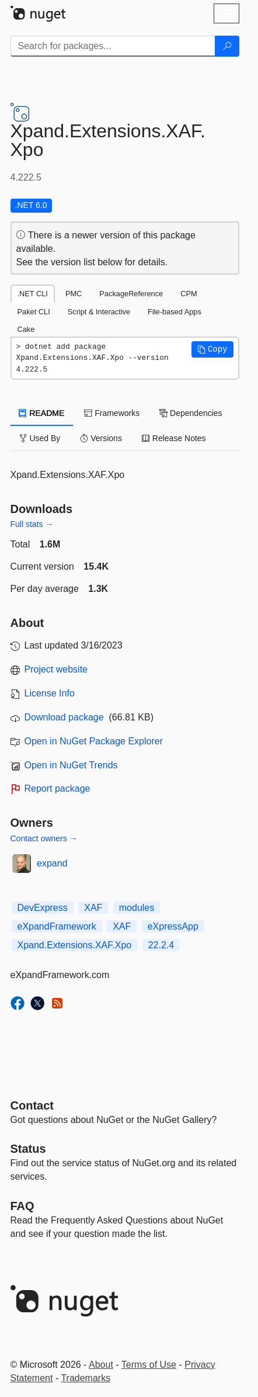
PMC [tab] (73, 293)
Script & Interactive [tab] (99, 311)
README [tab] (42, 413)
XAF (93, 908)
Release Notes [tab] (174, 438)
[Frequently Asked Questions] (22, 1206)
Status (28, 1148)
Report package (57, 788)
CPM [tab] (188, 293)
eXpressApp (173, 926)
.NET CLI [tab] (33, 293)
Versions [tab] (101, 438)
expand (52, 863)
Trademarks (85, 1378)
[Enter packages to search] (113, 46)
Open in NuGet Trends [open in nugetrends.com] (71, 765)
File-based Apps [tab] (174, 311)
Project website (56, 669)
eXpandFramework (57, 926)
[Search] (227, 46)
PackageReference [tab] (131, 293)
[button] (212, 349)
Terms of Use (148, 1365)
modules (136, 908)
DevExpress (43, 908)
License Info (50, 693)
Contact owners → (44, 838)
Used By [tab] (40, 438)
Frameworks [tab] (112, 413)
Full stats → (32, 524)
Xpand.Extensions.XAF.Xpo (75, 945)
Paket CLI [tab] (34, 311)
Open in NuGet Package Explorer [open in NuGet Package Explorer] (94, 741)
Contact (32, 1105)
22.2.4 (161, 945)
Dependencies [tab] (190, 413)
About (101, 1365)
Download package (64, 717)
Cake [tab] (26, 329)
